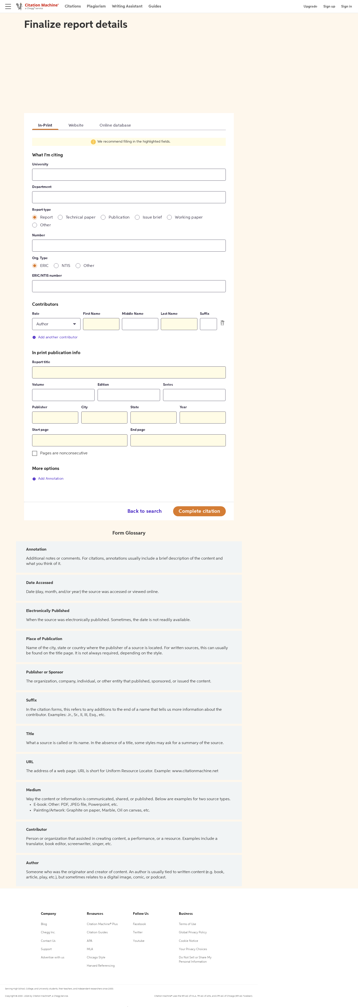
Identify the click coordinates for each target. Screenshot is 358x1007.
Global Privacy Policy (193, 932)
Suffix (204, 314)
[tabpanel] (129, 312)
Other (45, 225)
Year (183, 407)
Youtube (139, 941)
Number (38, 235)
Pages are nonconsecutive (64, 453)
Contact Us (48, 941)
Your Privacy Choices (193, 949)
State (134, 407)
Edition (103, 384)
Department (41, 187)
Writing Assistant (127, 7)
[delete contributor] (223, 323)
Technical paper (81, 218)
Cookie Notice (188, 941)
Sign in (346, 6)
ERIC (44, 266)
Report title (41, 362)
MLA (90, 949)
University (40, 164)
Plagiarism (96, 7)
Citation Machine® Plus (102, 924)
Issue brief (152, 218)
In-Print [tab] (45, 126)
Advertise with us (52, 957)
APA (89, 941)
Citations (73, 7)
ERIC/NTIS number (47, 275)
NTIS (66, 266)
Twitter (137, 932)
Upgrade (310, 6)
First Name (91, 314)
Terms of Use (187, 924)
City (84, 407)
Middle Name (133, 314)
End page (137, 430)
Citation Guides (97, 932)
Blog (44, 924)
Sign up (329, 6)
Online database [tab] (115, 126)
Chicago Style (96, 957)
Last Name (169, 314)
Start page (40, 430)
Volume (38, 384)
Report (46, 218)
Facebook (139, 924)
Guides (155, 7)
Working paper (189, 218)
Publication (119, 218)
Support (46, 949)
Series (168, 384)
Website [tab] (76, 126)
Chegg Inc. (48, 932)
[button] (56, 324)
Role (35, 314)
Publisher (39, 407)
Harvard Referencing (101, 965)
